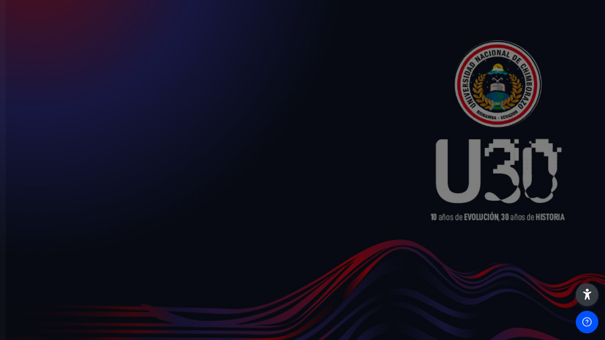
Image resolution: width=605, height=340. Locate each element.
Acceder (99, 273)
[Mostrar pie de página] (587, 322)
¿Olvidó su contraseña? (148, 246)
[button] (587, 294)
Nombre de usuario (48, 152)
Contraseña (35, 200)
